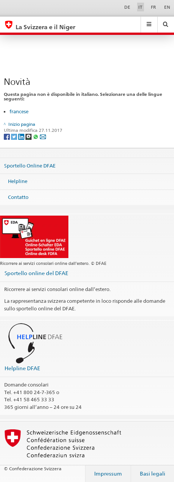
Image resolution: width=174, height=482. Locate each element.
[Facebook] (7, 136)
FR (153, 7)
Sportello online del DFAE (36, 273)
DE (127, 7)
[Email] (43, 136)
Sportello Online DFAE (29, 165)
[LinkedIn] (21, 136)
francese (18, 111)
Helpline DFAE (22, 368)
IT (140, 7)
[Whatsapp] (36, 136)
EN (167, 7)
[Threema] (29, 136)
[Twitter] (14, 136)
